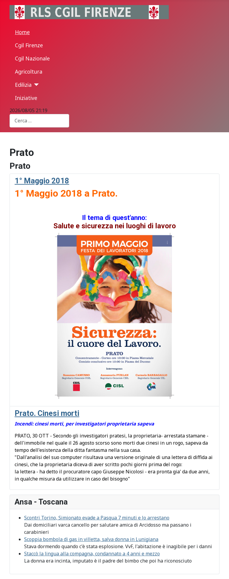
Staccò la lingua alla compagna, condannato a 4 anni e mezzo (92, 553)
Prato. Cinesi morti (47, 413)
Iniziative (26, 97)
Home (22, 32)
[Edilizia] (35, 84)
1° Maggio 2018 (42, 180)
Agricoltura (28, 71)
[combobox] (39, 120)
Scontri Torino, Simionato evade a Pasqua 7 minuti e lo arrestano (96, 517)
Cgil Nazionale (32, 58)
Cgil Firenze (29, 45)
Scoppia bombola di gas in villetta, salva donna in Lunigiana (91, 539)
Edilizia (23, 84)
